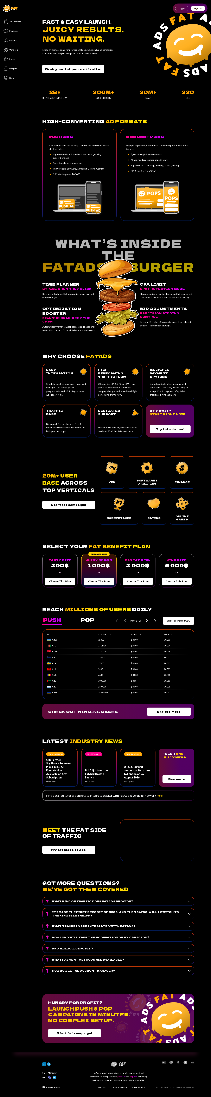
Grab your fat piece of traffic (73, 69)
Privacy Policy (138, 1087)
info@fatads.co (51, 1087)
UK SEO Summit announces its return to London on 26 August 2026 (137, 772)
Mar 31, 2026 (90, 782)
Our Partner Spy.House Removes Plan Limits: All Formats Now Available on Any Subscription (58, 768)
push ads (121, 1076)
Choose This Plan (60, 581)
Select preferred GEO (178, 620)
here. (160, 795)
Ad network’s (94, 754)
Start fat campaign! (68, 505)
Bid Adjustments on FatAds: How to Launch (97, 774)
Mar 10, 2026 (129, 782)
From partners (55, 754)
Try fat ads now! (170, 429)
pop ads (133, 1076)
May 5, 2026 (51, 782)
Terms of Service (119, 1087)
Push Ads (61, 136)
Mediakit (102, 1087)
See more (176, 779)
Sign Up (198, 8)
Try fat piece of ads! (69, 850)
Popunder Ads (145, 136)
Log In (182, 8)
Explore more (169, 711)
